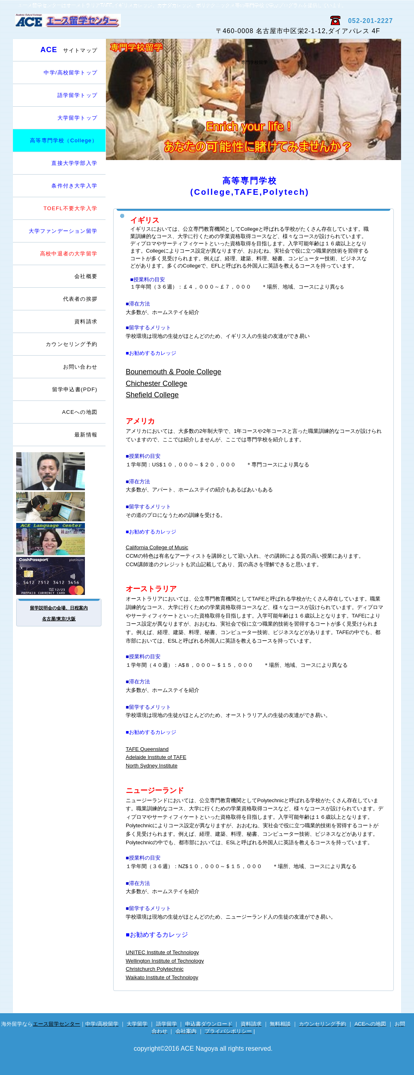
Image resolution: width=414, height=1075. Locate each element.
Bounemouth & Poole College (173, 372)
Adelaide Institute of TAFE (156, 757)
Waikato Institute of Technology (162, 977)
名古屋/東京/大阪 (59, 618)
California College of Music (157, 547)
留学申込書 (74, 389)
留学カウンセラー (59, 471)
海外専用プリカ (59, 576)
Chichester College (156, 383)
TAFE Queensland (147, 749)
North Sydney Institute (151, 766)
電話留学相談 (59, 506)
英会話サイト (59, 539)
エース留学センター (109, 25)
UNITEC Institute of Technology (162, 952)
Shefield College (152, 395)
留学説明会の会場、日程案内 (59, 607)
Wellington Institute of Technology (165, 961)
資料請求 (85, 321)
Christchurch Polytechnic (155, 969)
